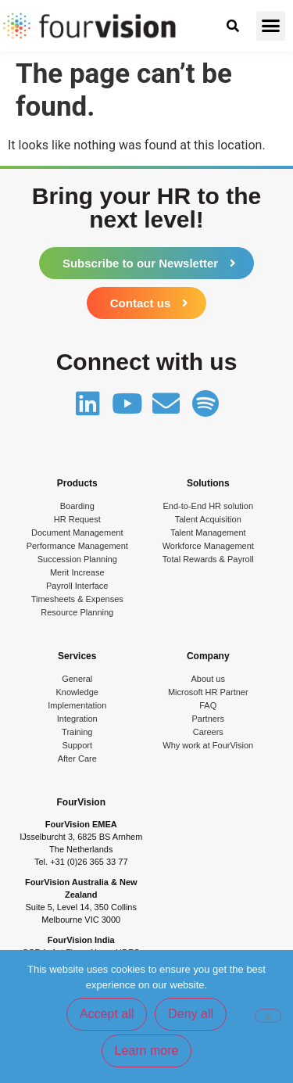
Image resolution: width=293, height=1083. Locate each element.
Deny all (190, 1013)
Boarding (77, 506)
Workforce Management (208, 545)
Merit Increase (77, 572)
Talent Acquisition (208, 519)
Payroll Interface (77, 585)
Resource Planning (77, 612)
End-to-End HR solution (208, 506)
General (77, 678)
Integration (77, 718)
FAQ (207, 705)
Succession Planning (77, 559)
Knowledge (77, 692)
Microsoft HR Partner (208, 692)
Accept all (107, 1013)
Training (77, 732)
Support (77, 745)
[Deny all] (268, 1016)
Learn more (147, 1050)
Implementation (77, 705)
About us (208, 678)
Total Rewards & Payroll (208, 559)
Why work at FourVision (208, 745)
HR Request (77, 519)
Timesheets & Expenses (77, 599)
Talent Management (208, 532)
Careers (208, 732)
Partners (207, 718)
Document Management (77, 532)
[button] (271, 26)
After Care (77, 758)
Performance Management (77, 545)
